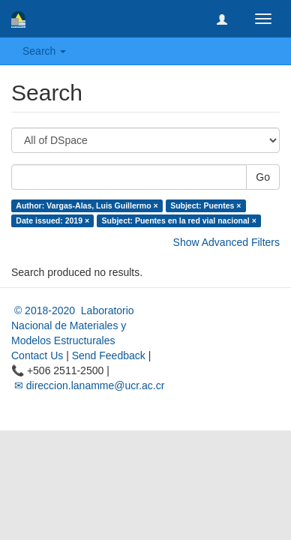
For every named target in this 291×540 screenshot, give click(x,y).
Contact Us (37, 356)
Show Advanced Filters (226, 242)
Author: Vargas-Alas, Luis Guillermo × (87, 205)
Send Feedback (109, 356)
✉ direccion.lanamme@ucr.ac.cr (87, 386)
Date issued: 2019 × (52, 220)
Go (263, 177)
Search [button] (44, 51)
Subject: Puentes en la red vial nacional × (179, 220)
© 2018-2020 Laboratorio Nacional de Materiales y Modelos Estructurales (72, 325)
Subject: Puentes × (205, 205)
